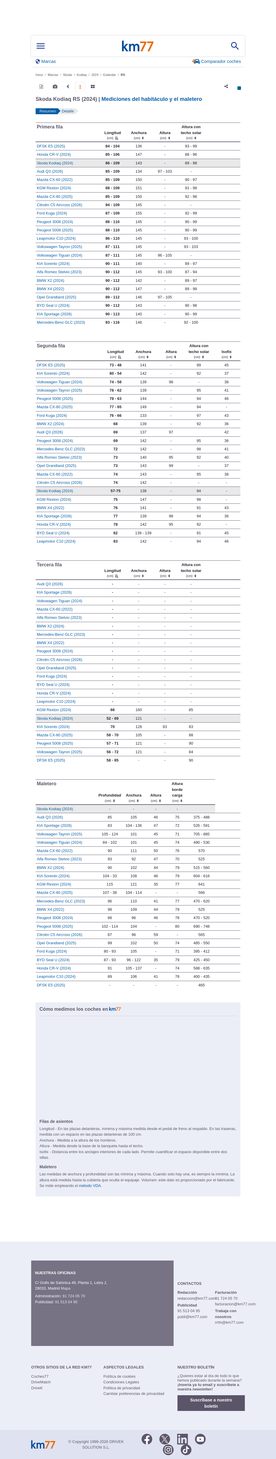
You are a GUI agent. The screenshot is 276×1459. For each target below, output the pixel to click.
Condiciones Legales (121, 1382)
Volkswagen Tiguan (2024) (59, 255)
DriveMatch (41, 1382)
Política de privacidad (121, 1388)
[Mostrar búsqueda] (235, 46)
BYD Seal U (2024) (53, 305)
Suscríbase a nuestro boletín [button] (211, 1403)
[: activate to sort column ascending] (222, 132)
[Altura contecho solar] (191, 132)
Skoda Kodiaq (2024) (55, 163)
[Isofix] (226, 351)
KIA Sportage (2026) (54, 314)
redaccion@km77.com (196, 1298)
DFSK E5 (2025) (51, 146)
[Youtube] (200, 1439)
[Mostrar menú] (40, 46)
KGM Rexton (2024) (54, 188)
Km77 (137, 46)
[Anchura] (139, 132)
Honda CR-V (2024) (54, 154)
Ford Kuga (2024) (52, 213)
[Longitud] (112, 132)
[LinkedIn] (182, 1439)
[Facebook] (147, 1439)
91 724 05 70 (73, 1296)
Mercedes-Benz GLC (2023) (61, 322)
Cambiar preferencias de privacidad (133, 1393)
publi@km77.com (192, 1317)
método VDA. (90, 1185)
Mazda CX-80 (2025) (55, 196)
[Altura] (165, 132)
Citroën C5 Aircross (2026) (59, 205)
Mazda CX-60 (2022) (55, 179)
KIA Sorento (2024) (53, 263)
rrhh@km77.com (229, 1322)
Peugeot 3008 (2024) (55, 222)
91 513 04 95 (66, 1302)
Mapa (66, 1288)
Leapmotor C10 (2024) (56, 238)
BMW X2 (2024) (50, 280)
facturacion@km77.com (235, 1304)
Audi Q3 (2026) (50, 171)
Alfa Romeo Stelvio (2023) (59, 272)
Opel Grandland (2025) (56, 297)
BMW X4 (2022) (50, 289)
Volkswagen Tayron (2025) (59, 246)
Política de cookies (119, 1376)
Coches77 (40, 1376)
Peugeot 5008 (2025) (55, 230)
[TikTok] (186, 1449)
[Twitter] (164, 1439)
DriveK (37, 1388)
